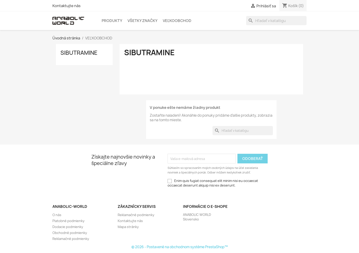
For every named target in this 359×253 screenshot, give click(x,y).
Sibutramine (79, 53)
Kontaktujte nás (66, 5)
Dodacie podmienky (67, 227)
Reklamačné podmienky (70, 238)
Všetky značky (143, 20)
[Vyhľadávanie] (276, 20)
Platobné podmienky (68, 221)
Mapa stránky (128, 227)
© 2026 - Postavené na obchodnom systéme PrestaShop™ (179, 247)
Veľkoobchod (177, 20)
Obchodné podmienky (69, 233)
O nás (56, 215)
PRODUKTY (112, 20)
